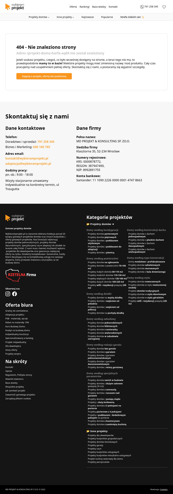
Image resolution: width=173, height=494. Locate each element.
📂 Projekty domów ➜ (100, 224)
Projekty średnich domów (107, 275)
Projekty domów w (147, 294)
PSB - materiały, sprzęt (16, 318)
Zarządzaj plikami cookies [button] (18, 398)
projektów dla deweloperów (19, 251)
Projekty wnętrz (13, 353)
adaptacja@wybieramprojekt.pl (28, 164)
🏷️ (132, 17)
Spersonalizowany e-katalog (19, 338)
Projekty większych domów (107, 278)
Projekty (143, 290)
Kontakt (113, 6)
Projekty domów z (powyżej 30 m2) (105, 385)
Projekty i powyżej (107, 286)
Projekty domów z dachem (141, 235)
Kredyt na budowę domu (17, 330)
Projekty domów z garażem (101, 356)
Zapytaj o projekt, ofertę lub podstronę (44, 76)
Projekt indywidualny (15, 342)
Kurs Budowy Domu (15, 326)
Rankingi (85, 6)
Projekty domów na (105, 297)
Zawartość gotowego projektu (20, 394)
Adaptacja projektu (14, 314)
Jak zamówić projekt (15, 390)
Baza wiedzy (99, 6)
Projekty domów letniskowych (102, 441)
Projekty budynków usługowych (103, 452)
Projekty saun (94, 448)
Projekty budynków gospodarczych (105, 438)
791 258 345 (45, 142)
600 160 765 (41, 147)
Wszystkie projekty (14, 386)
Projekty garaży (95, 445)
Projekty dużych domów (106, 281)
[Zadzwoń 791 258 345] (149, 7)
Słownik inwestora (14, 379)
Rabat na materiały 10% (17, 322)
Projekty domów (39, 17)
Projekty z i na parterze (107, 416)
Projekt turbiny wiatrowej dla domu (105, 458)
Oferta (73, 6)
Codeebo (164, 489)
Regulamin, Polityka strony (18, 374)
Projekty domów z (103, 242)
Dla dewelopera (13, 346)
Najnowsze (87, 17)
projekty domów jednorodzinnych (22, 242)
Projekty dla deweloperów (101, 435)
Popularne (107, 17)
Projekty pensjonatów (98, 462)
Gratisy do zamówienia (16, 310)
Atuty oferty (11, 350)
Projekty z (101, 402)
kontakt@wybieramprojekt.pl (26, 158)
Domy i (146, 261)
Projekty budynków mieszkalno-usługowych (109, 455)
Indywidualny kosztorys (17, 334)
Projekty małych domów (105, 271)
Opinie (8, 371)
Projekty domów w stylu (147, 286)
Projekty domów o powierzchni (107, 267)
